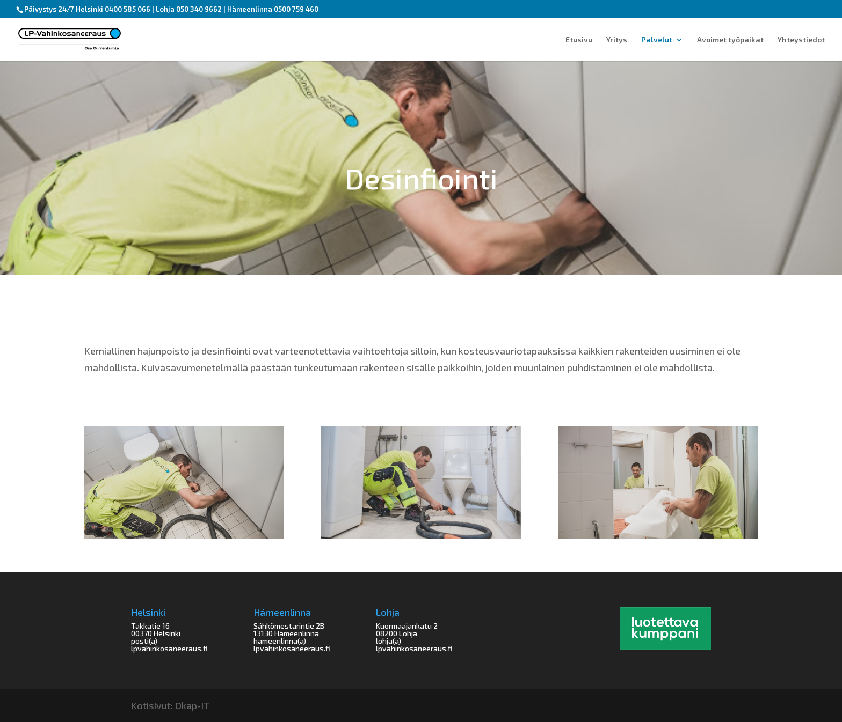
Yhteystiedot (801, 40)
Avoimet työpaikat (730, 40)
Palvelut (656, 40)
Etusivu (578, 40)
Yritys (616, 40)
